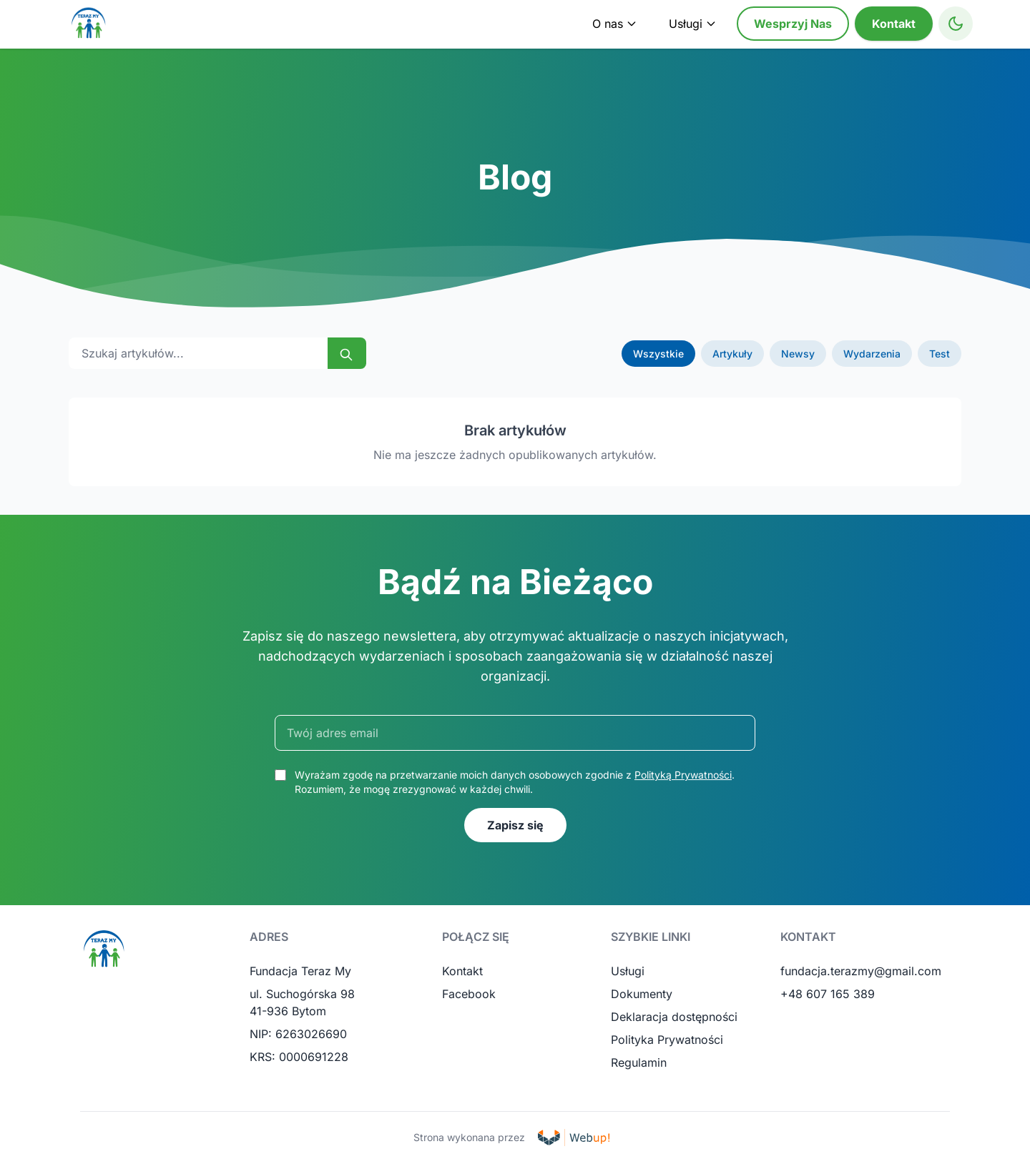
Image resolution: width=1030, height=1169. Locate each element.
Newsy (798, 353)
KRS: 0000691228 (299, 1057)
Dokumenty (641, 994)
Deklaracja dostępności (674, 1017)
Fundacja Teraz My (300, 971)
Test (939, 353)
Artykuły (732, 353)
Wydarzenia (872, 353)
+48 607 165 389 (827, 994)
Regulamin (639, 1062)
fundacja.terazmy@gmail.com (860, 971)
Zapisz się (515, 825)
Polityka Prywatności (667, 1039)
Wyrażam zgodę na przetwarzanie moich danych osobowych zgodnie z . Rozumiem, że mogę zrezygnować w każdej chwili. (515, 782)
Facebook (469, 994)
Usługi (627, 971)
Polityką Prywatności (683, 775)
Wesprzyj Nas (793, 23)
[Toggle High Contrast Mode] (955, 23)
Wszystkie (658, 353)
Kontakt (894, 23)
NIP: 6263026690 (298, 1034)
